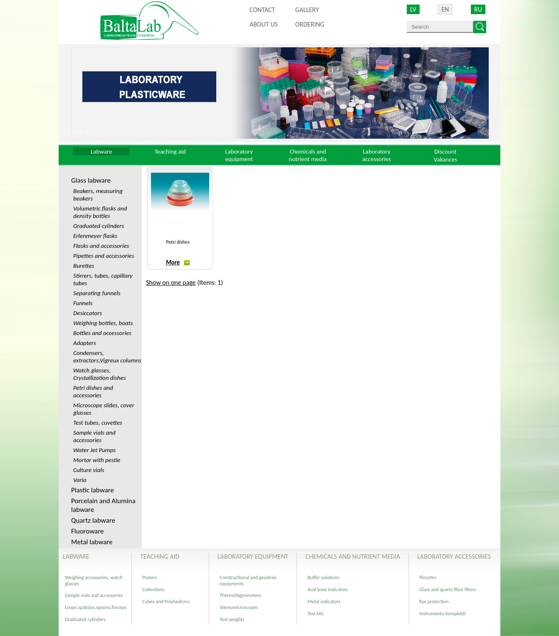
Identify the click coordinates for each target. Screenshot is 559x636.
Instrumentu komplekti (442, 613)
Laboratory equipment (239, 155)
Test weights (232, 619)
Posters (149, 577)
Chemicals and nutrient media (308, 155)
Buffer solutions (323, 577)
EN (445, 9)
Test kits (315, 613)
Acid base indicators (327, 589)
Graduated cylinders (85, 619)
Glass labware (91, 180)
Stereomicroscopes (239, 607)
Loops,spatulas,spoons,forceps (95, 607)
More (178, 262)
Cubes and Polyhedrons (166, 601)
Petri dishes (177, 242)
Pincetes (427, 577)
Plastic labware (92, 490)
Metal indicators (323, 601)
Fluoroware (87, 531)
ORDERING (309, 24)
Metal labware (91, 542)
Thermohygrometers (240, 595)
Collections (153, 589)
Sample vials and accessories (94, 595)
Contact (262, 10)
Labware (101, 151)
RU (478, 9)
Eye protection (433, 601)
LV (413, 9)
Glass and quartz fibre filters (447, 589)
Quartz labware (93, 520)
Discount (445, 151)
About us (264, 24)
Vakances (445, 159)
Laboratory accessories (376, 155)
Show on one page (171, 282)
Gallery (307, 10)
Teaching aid (170, 151)
